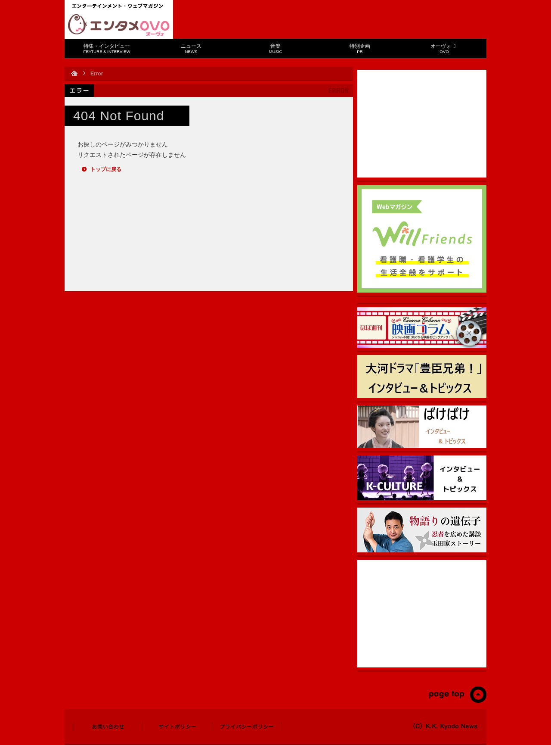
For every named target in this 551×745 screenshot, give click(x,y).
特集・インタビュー (107, 48)
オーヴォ (444, 48)
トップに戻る (105, 169)
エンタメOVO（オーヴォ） (119, 25)
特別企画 (360, 48)
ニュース (191, 48)
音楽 (275, 48)
